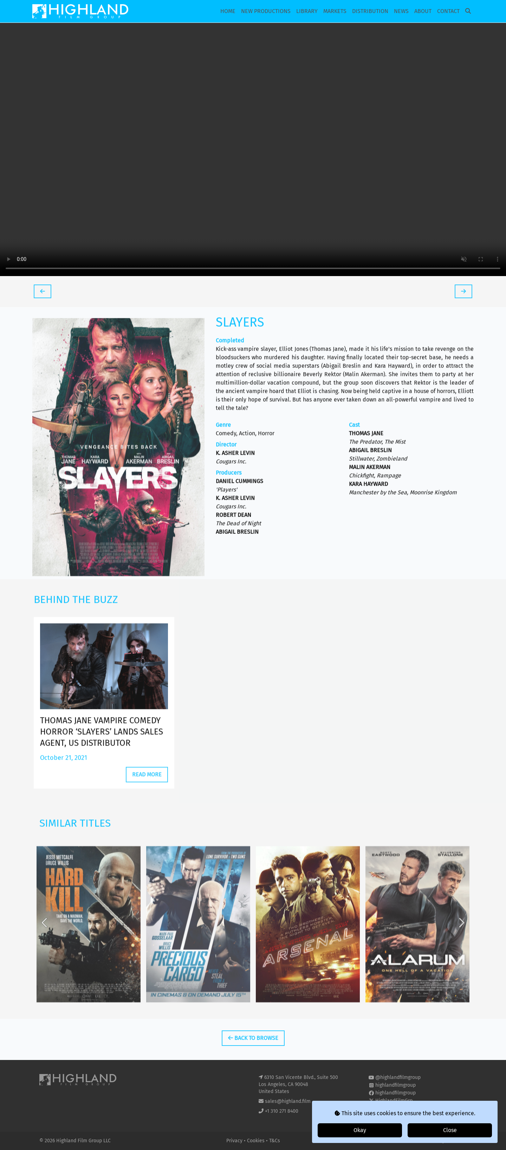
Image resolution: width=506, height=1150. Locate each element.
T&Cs (274, 1141)
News (401, 11)
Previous (45, 954)
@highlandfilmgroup (398, 1077)
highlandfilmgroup (395, 1085)
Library (307, 11)
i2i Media (456, 1141)
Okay (359, 1130)
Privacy (235, 1141)
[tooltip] (42, 291)
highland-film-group (397, 1108)
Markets (334, 11)
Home (227, 11)
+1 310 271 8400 (281, 1111)
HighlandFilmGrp (394, 1101)
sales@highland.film (288, 1101)
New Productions (266, 11)
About (423, 11)
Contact (448, 11)
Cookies (256, 1141)
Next (461, 954)
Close (450, 1130)
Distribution (370, 11)
